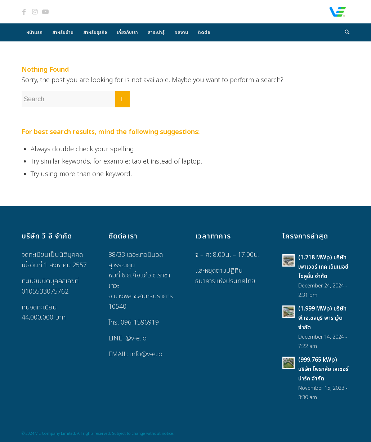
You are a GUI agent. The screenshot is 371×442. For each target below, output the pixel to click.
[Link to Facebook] (23, 11)
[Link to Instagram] (34, 11)
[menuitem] (34, 32)
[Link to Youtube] (45, 11)
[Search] (344, 32)
